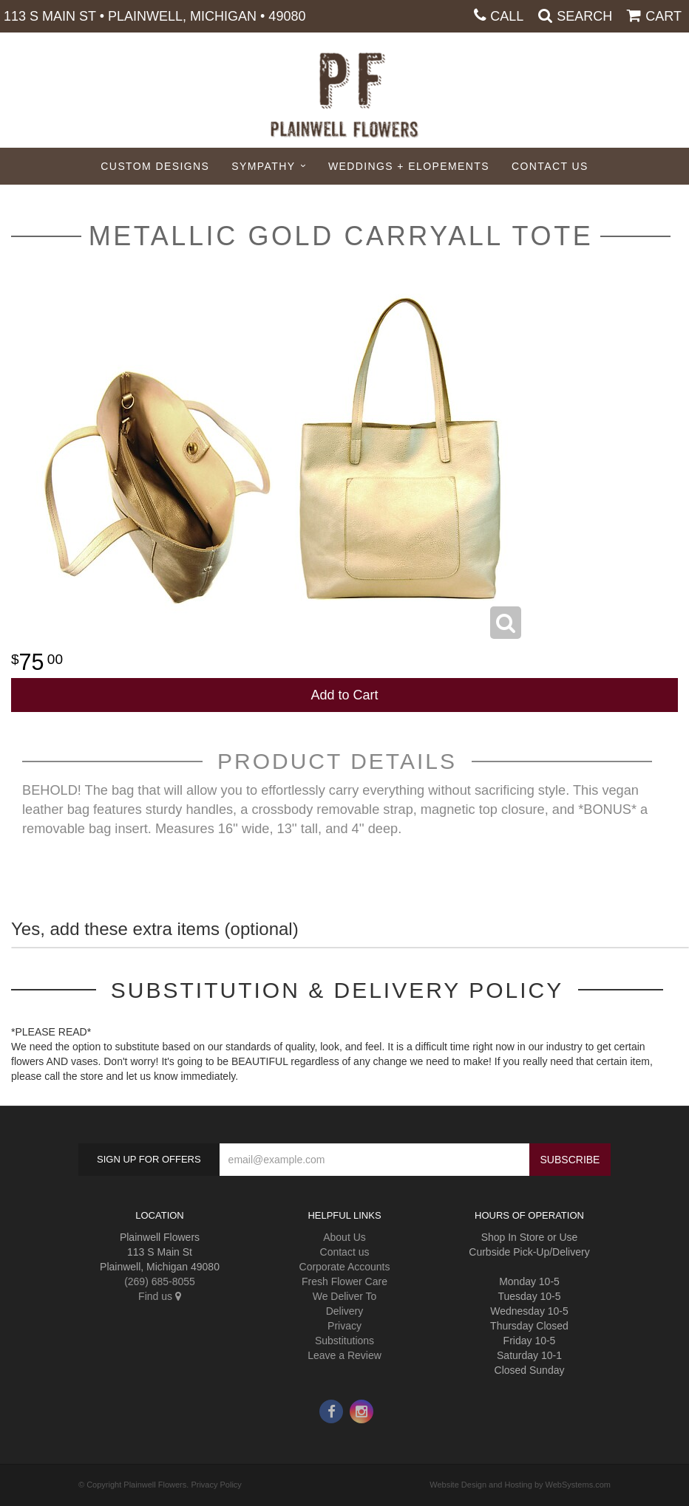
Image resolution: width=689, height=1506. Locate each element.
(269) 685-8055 (159, 1281)
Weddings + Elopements (408, 166)
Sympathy (263, 166)
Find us (159, 1296)
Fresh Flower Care (344, 1281)
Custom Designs (155, 166)
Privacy (344, 1326)
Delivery (345, 1311)
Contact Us (550, 166)
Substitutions (344, 1340)
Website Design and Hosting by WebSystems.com (520, 1484)
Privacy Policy (216, 1484)
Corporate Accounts (344, 1267)
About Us (344, 1237)
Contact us (345, 1252)
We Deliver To (345, 1296)
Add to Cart (344, 695)
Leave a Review (344, 1355)
